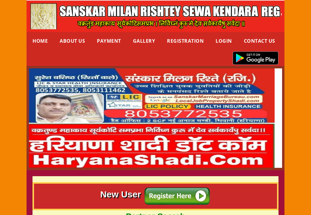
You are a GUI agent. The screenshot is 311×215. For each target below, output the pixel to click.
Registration (185, 41)
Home (40, 41)
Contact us (259, 41)
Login (224, 41)
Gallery (144, 41)
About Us (72, 41)
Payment (109, 41)
